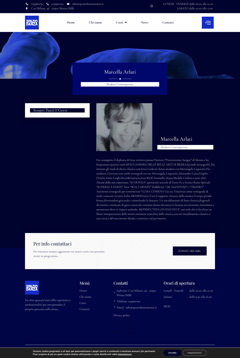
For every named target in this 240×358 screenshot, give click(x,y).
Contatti (168, 22)
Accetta (172, 352)
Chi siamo (95, 22)
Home (71, 22)
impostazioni (124, 354)
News (144, 22)
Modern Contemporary (120, 84)
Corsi (121, 22)
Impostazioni (195, 352)
